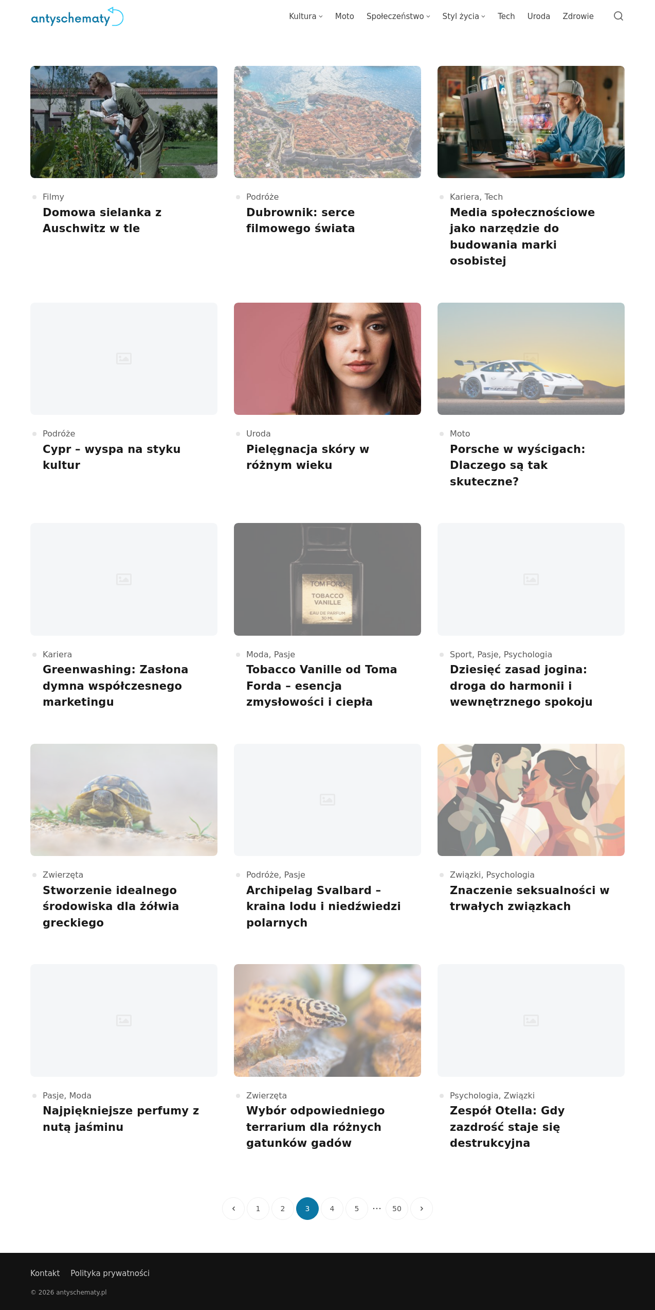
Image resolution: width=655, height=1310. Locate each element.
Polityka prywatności (110, 1273)
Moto (460, 434)
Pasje (284, 654)
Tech (493, 197)
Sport (461, 654)
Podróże (262, 197)
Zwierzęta (63, 875)
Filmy (53, 197)
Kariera (464, 197)
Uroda (258, 434)
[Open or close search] (618, 16)
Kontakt (45, 1273)
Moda (257, 654)
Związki (465, 875)
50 (397, 1208)
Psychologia (528, 654)
